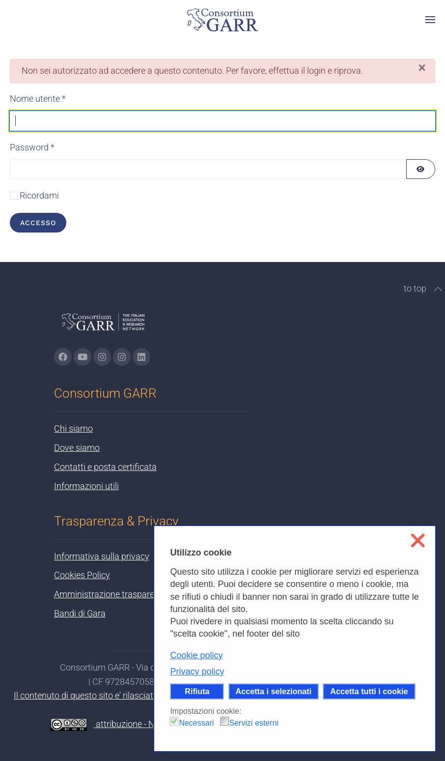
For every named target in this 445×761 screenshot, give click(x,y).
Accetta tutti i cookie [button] (369, 691)
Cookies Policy (82, 575)
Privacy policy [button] (197, 671)
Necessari (196, 723)
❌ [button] (417, 540)
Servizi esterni (253, 723)
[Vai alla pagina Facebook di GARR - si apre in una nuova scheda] (63, 357)
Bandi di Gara (80, 613)
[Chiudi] (422, 67)
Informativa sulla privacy (101, 556)
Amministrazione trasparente (110, 594)
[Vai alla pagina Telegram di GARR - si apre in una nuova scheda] (122, 357)
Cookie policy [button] (196, 655)
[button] (430, 19)
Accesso (38, 223)
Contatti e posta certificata (105, 467)
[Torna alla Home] (222, 19)
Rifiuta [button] (197, 691)
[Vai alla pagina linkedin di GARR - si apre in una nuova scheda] (141, 357)
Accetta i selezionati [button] (274, 691)
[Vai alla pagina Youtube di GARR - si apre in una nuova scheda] (82, 357)
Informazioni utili (86, 486)
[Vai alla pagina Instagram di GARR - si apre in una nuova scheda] (102, 357)
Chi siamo (73, 428)
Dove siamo (77, 447)
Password (32, 147)
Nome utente (38, 98)
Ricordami (39, 195)
